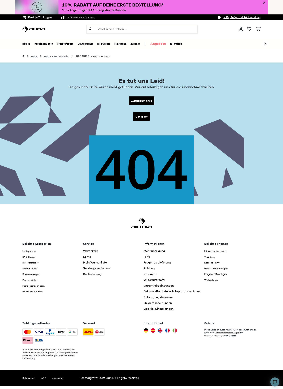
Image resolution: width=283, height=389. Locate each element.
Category (141, 119)
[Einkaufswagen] (258, 29)
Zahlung (149, 271)
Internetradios (32, 271)
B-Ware (210, 44)
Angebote (192, 44)
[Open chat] (274, 381)
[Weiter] (265, 44)
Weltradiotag (213, 283)
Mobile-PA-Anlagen (36, 294)
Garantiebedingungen (159, 289)
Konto (87, 260)
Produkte (150, 277)
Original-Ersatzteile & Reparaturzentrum (172, 294)
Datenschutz (31, 381)
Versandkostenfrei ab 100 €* (84, 17)
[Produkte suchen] (142, 29)
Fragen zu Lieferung (157, 265)
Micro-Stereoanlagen (37, 289)
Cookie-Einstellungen (158, 312)
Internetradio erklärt (218, 254)
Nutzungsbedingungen (215, 338)
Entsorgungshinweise (158, 300)
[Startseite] (27, 56)
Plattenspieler (32, 283)
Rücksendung (92, 277)
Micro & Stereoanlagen (220, 271)
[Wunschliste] (249, 29)
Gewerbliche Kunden (158, 306)
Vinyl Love (211, 260)
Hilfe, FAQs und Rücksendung (242, 17)
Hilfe (147, 260)
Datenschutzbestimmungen (229, 335)
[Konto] (241, 29)
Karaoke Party (214, 265)
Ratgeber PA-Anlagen (219, 277)
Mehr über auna (154, 254)
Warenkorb (90, 254)
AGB (49, 381)
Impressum (65, 381)
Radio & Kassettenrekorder (61, 56)
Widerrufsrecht (154, 283)
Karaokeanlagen (33, 277)
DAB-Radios (31, 260)
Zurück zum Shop (142, 101)
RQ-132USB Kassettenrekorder (101, 56)
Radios (36, 56)
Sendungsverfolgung (97, 271)
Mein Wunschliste (95, 265)
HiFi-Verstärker (32, 265)
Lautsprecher (31, 254)
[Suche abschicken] (90, 29)
